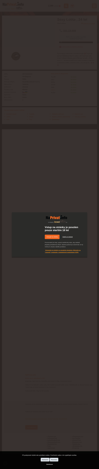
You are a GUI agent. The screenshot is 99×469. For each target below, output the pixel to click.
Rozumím (54, 459)
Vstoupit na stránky (52, 237)
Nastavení (45, 459)
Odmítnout (49, 464)
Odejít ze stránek (67, 237)
